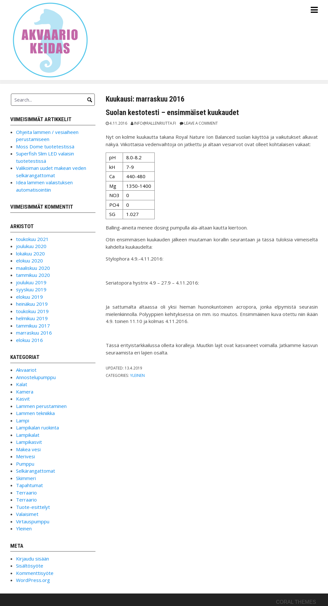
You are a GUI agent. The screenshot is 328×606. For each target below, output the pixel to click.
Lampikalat (27, 435)
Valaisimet (27, 514)
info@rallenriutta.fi (155, 123)
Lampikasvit (29, 442)
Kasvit (23, 398)
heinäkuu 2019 (32, 304)
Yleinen (137, 375)
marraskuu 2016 (34, 332)
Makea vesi (28, 449)
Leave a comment (201, 123)
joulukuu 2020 (31, 246)
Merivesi (25, 456)
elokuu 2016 (29, 340)
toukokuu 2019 (32, 311)
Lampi (22, 420)
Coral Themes (296, 602)
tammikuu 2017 (33, 325)
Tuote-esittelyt (33, 507)
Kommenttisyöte (34, 573)
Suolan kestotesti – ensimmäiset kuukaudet (172, 112)
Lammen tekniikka (35, 413)
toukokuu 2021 (32, 239)
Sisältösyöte (29, 565)
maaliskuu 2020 (33, 268)
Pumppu (25, 464)
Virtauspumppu (32, 521)
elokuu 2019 (29, 297)
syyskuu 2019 (31, 289)
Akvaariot (26, 370)
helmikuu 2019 (32, 318)
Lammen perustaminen (41, 406)
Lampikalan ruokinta (37, 427)
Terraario (26, 492)
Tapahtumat (29, 485)
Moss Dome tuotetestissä (45, 146)
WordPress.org (33, 580)
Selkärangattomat (35, 471)
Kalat (21, 384)
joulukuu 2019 (31, 282)
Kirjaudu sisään (32, 558)
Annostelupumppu (36, 377)
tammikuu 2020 (33, 275)
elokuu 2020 (29, 260)
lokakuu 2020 (30, 253)
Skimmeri (26, 478)
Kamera (24, 391)
